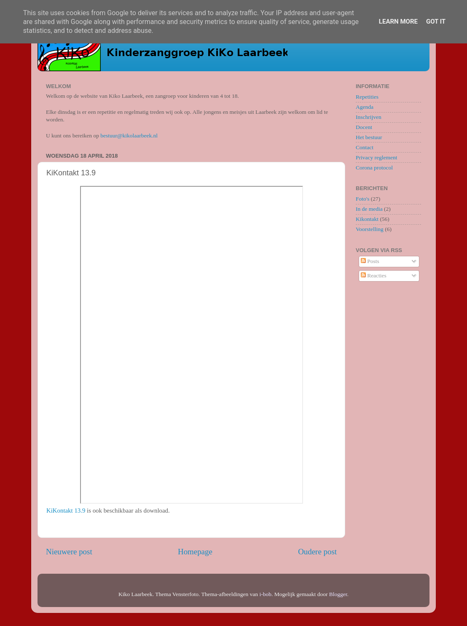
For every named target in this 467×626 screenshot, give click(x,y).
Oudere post (317, 551)
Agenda (364, 107)
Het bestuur (369, 137)
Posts (370, 261)
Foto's (362, 199)
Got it (436, 21)
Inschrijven (368, 117)
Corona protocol (374, 167)
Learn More (398, 21)
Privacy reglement (376, 157)
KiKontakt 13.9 (65, 510)
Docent (364, 127)
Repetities (367, 97)
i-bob (265, 594)
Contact (364, 147)
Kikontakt (367, 219)
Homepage (195, 551)
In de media (369, 209)
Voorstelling (370, 229)
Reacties (373, 275)
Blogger (338, 594)
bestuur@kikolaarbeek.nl (129, 135)
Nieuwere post (69, 551)
